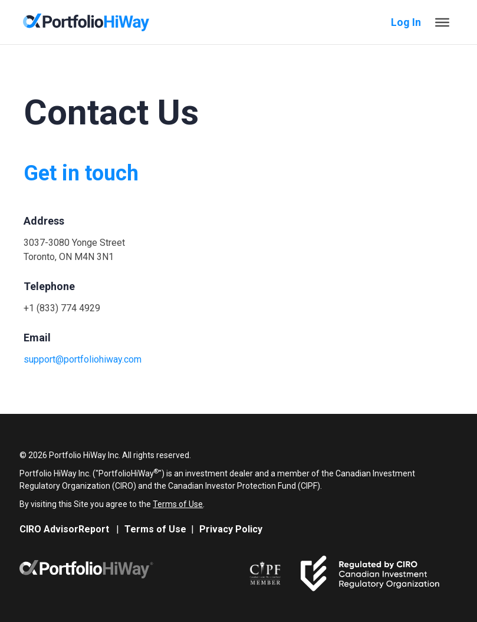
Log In (406, 22)
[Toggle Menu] (442, 22)
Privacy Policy (230, 529)
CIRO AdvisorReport (64, 529)
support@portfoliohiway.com (83, 359)
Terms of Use (178, 504)
